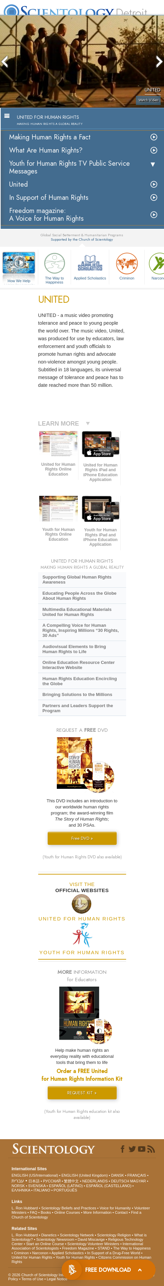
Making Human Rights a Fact (50, 137)
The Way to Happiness (54, 267)
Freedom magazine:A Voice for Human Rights (46, 214)
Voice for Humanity (115, 1208)
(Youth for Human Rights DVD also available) (82, 857)
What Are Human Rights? (46, 150)
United (18, 184)
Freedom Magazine (78, 1248)
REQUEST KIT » (82, 1093)
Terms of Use (32, 1279)
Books (46, 1212)
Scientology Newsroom (55, 1239)
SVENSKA (36, 1186)
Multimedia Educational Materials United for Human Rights (76, 612)
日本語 (34, 1181)
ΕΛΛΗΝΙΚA (20, 1190)
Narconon (40, 1253)
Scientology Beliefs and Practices (68, 1208)
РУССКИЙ (52, 1181)
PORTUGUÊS (65, 1190)
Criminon (127, 265)
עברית (17, 1180)
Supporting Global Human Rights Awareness (76, 579)
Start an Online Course (45, 1244)
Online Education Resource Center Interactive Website (78, 665)
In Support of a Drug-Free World (113, 1253)
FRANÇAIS (136, 1175)
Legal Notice (57, 1279)
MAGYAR (138, 1181)
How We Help (19, 281)
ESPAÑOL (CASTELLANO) (109, 1186)
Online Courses (67, 1212)
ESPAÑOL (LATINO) (66, 1186)
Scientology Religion (114, 1235)
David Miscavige (91, 1239)
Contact (121, 1212)
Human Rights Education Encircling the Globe (79, 681)
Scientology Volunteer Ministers (93, 1244)
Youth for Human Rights (75, 1257)
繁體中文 (71, 1181)
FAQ (33, 1212)
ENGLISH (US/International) (34, 1175)
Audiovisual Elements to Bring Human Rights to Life (74, 649)
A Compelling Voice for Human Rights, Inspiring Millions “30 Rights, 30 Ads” (80, 630)
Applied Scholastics (90, 265)
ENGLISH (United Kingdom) (85, 1175)
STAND (103, 1248)
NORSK (18, 1186)
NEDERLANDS (95, 1181)
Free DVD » (82, 838)
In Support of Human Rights (48, 198)
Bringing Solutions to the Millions (77, 694)
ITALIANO (41, 1190)
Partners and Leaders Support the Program (77, 708)
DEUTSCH (120, 1181)
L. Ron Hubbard (24, 1208)
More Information (98, 1212)
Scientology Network (77, 1235)
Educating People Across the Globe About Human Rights (79, 596)
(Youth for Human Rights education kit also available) (82, 1114)
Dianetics (48, 1235)
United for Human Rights (31, 1257)
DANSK (117, 1175)
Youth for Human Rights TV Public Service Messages (69, 167)
